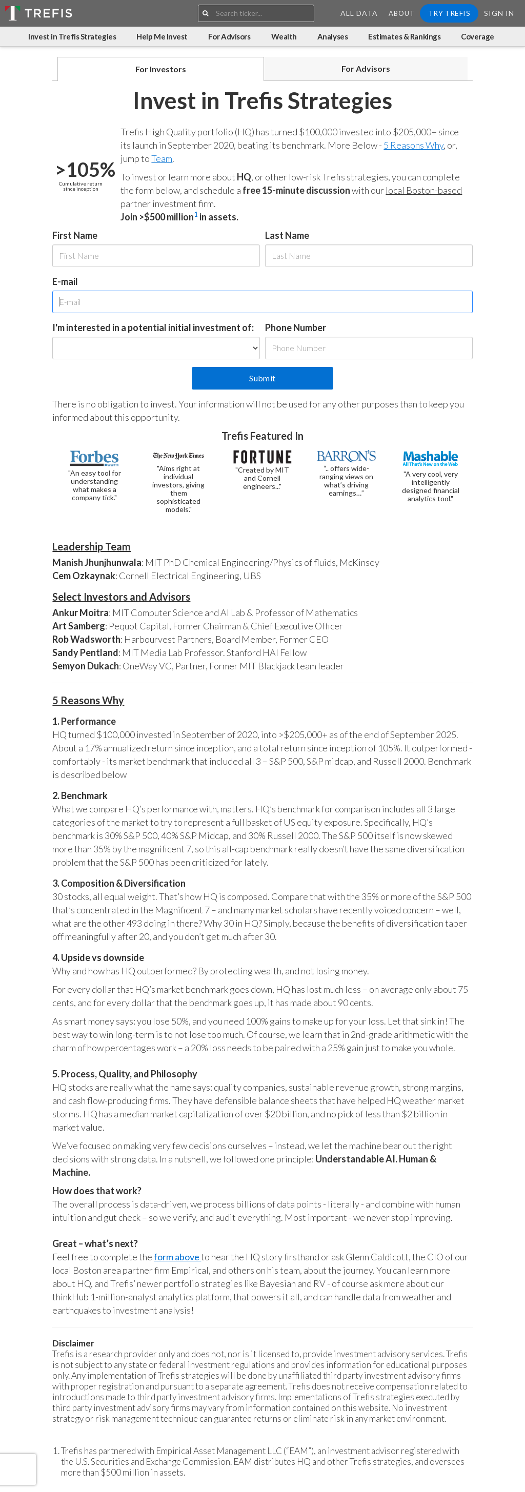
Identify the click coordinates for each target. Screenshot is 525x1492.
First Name (74, 235)
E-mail (65, 281)
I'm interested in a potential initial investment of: (153, 327)
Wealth (284, 36)
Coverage (477, 36)
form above (177, 1256)
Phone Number (295, 327)
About (402, 13)
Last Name (287, 235)
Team (161, 158)
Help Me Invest (162, 36)
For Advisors (229, 36)
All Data (359, 13)
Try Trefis (449, 13)
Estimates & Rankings (404, 36)
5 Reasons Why (413, 145)
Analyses (332, 36)
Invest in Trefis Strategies (72, 36)
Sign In (499, 13)
